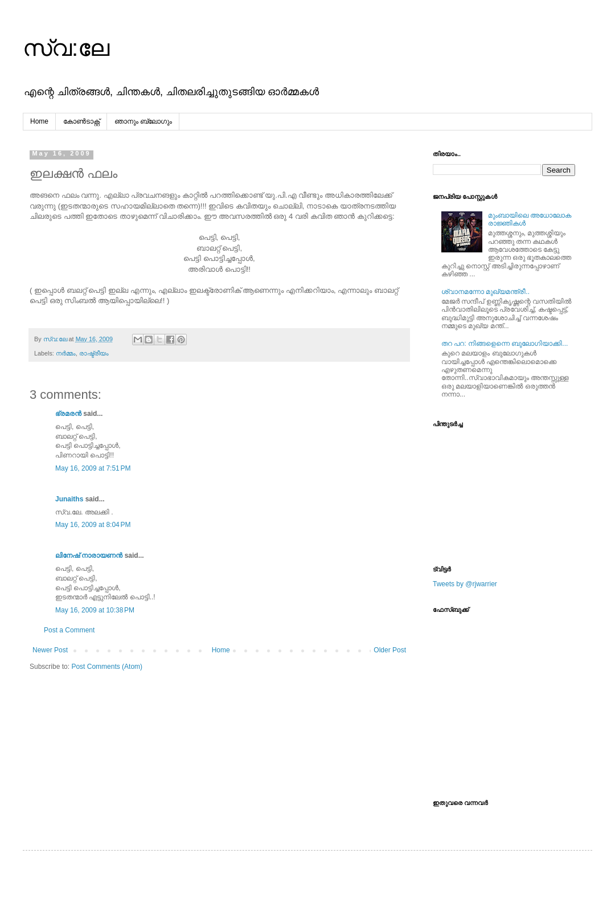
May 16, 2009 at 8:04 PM (92, 525)
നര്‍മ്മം (66, 353)
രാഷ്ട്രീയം (94, 353)
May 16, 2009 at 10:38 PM (94, 610)
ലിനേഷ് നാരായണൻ (88, 555)
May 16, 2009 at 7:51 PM (92, 468)
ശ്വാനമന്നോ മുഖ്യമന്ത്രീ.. (485, 292)
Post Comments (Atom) (106, 667)
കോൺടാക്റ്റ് (81, 121)
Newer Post (50, 650)
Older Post (390, 650)
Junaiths (69, 499)
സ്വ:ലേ (66, 47)
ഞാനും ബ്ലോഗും (143, 121)
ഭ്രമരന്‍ (68, 414)
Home (39, 121)
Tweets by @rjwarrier (465, 584)
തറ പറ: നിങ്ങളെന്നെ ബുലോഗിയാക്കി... (504, 344)
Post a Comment (69, 630)
